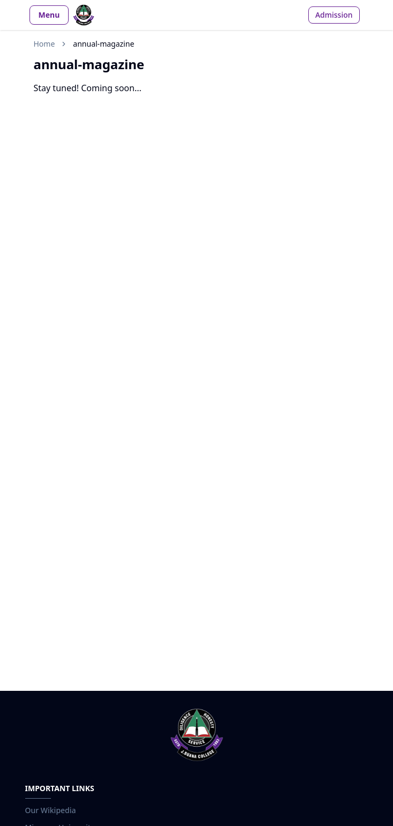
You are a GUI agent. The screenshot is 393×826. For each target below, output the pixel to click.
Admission (334, 15)
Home (44, 44)
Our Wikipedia (50, 810)
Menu (49, 15)
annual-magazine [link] (103, 44)
